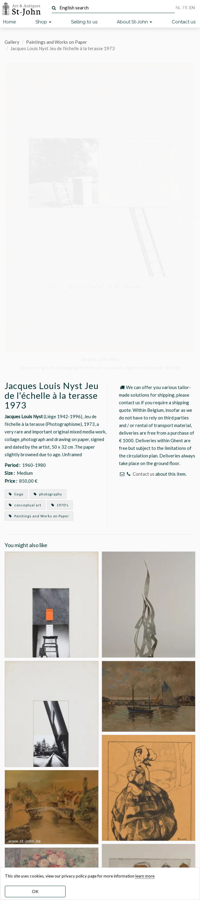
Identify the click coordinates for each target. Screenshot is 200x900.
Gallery (12, 42)
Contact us (183, 22)
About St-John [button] (134, 22)
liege (16, 494)
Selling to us (84, 22)
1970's (60, 505)
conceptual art (25, 505)
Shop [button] (43, 22)
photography (48, 494)
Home (9, 22)
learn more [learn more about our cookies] (144, 876)
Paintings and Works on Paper (56, 42)
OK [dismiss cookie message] (35, 891)
